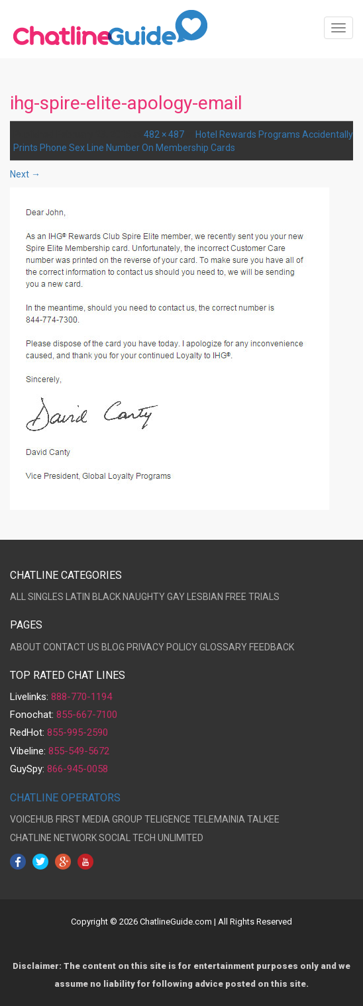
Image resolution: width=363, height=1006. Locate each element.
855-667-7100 (86, 715)
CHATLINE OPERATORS (65, 797)
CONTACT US (71, 647)
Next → (25, 174)
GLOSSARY (223, 647)
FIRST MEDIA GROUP (99, 819)
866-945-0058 (77, 769)
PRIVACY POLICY (162, 647)
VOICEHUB (32, 819)
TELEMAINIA (219, 819)
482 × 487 (164, 134)
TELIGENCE (167, 819)
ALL (18, 596)
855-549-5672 (78, 751)
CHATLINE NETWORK (53, 837)
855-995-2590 (77, 732)
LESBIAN (205, 596)
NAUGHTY (144, 596)
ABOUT (25, 647)
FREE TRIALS (252, 596)
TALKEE (263, 819)
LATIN (78, 596)
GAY (176, 596)
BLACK (106, 596)
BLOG (113, 647)
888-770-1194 (81, 697)
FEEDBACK (271, 647)
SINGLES (46, 596)
